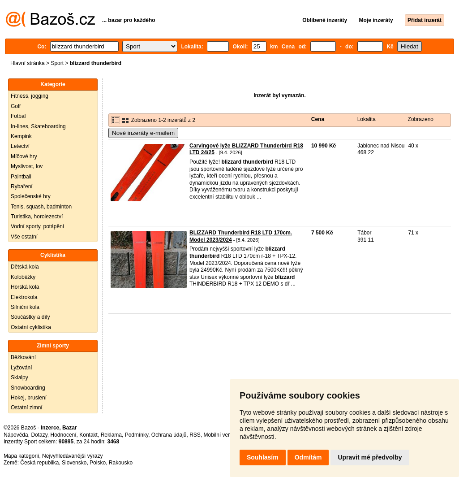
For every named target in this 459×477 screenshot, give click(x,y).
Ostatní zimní (27, 407)
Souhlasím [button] (263, 457)
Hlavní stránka (27, 63)
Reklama (111, 435)
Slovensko (74, 463)
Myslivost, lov (27, 166)
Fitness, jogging (29, 96)
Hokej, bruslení (29, 398)
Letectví (20, 146)
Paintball (21, 176)
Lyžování (21, 367)
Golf (16, 106)
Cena (317, 119)
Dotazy (39, 435)
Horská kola (25, 287)
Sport (57, 63)
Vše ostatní (24, 237)
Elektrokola (24, 297)
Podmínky (136, 435)
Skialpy (19, 377)
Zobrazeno (420, 119)
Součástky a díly (30, 317)
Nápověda (16, 435)
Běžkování (23, 357)
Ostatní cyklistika (31, 327)
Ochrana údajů (169, 435)
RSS (195, 435)
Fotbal (18, 116)
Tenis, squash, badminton (41, 207)
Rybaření (22, 186)
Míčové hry (24, 156)
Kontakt (88, 435)
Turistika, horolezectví (37, 216)
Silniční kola (25, 307)
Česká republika (39, 463)
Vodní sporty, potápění (37, 226)
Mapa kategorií (21, 456)
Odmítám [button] (308, 457)
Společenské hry (31, 196)
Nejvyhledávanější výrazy (72, 456)
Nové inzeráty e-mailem (143, 133)
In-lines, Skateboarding (38, 126)
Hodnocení (64, 435)
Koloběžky (23, 277)
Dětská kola (25, 267)
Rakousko (121, 463)
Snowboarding (28, 388)
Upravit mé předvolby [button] (370, 457)
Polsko (98, 463)
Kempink (21, 136)
